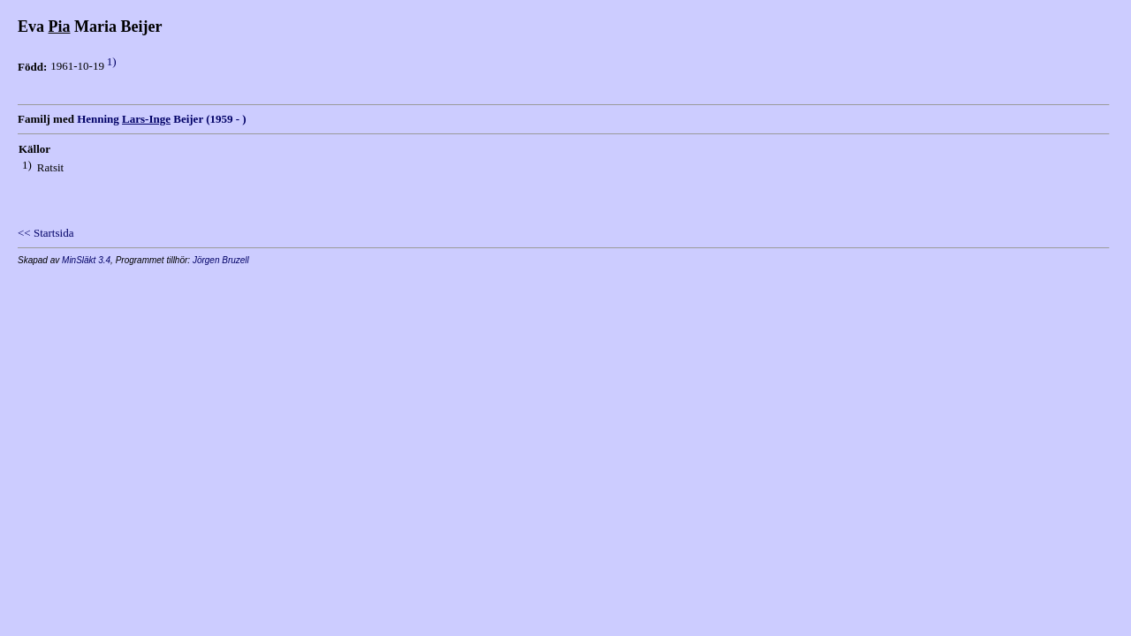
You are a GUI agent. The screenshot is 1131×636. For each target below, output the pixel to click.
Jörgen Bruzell (221, 260)
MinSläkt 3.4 (86, 260)
